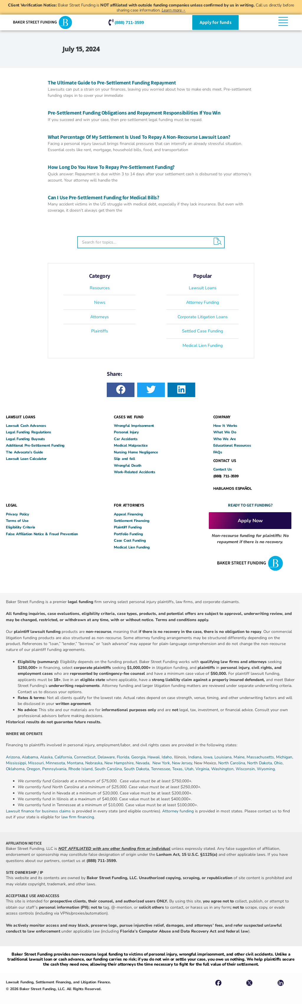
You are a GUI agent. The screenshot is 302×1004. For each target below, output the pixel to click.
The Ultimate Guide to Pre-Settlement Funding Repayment (112, 82)
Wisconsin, (246, 769)
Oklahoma (15, 769)
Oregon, (34, 769)
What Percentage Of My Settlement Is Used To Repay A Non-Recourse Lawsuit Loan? (139, 136)
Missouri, (37, 763)
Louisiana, (224, 757)
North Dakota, (260, 763)
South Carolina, (109, 769)
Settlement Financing (131, 520)
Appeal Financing (128, 514)
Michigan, (284, 757)
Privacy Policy (17, 514)
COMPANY (222, 416)
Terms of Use (17, 520)
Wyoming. (266, 769)
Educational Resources (232, 445)
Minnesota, (56, 763)
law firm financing (77, 817)
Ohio (278, 763)
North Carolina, (232, 763)
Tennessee (160, 769)
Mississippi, (17, 763)
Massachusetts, (261, 757)
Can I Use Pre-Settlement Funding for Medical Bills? (103, 197)
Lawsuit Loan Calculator (26, 458)
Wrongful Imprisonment (134, 425)
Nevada (142, 763)
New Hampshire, (119, 763)
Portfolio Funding (128, 533)
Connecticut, (86, 757)
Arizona (13, 757)
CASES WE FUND (128, 416)
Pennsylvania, (55, 769)
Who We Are (224, 438)
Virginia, (203, 769)
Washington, (223, 769)
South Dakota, (137, 769)
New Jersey (182, 763)
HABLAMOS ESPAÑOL (232, 488)
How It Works (225, 425)
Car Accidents (125, 438)
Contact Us (222, 469)
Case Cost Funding (130, 540)
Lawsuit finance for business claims (38, 811)
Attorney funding (178, 811)
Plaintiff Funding (128, 527)
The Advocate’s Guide (24, 452)
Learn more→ (174, 10)
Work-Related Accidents (134, 471)
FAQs (217, 452)
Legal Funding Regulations (28, 432)
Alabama (30, 757)
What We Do (224, 432)
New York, (162, 763)
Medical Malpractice (130, 445)
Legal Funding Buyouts (25, 438)
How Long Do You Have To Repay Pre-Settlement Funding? (111, 167)
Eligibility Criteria (20, 527)
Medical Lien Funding (132, 547)
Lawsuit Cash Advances (26, 425)
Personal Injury (126, 432)
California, (64, 757)
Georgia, (139, 757)
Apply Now (250, 520)
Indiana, (195, 757)
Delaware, (107, 757)
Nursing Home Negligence (136, 452)
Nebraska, (94, 763)
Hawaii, (154, 757)
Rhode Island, (80, 769)
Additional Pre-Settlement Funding (35, 445)
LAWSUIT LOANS (20, 416)
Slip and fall (124, 458)
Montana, (76, 763)
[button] (120, 390)
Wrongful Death (127, 465)
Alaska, (47, 757)
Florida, (124, 757)
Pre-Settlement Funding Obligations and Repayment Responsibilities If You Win (134, 112)
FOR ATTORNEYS (129, 505)
